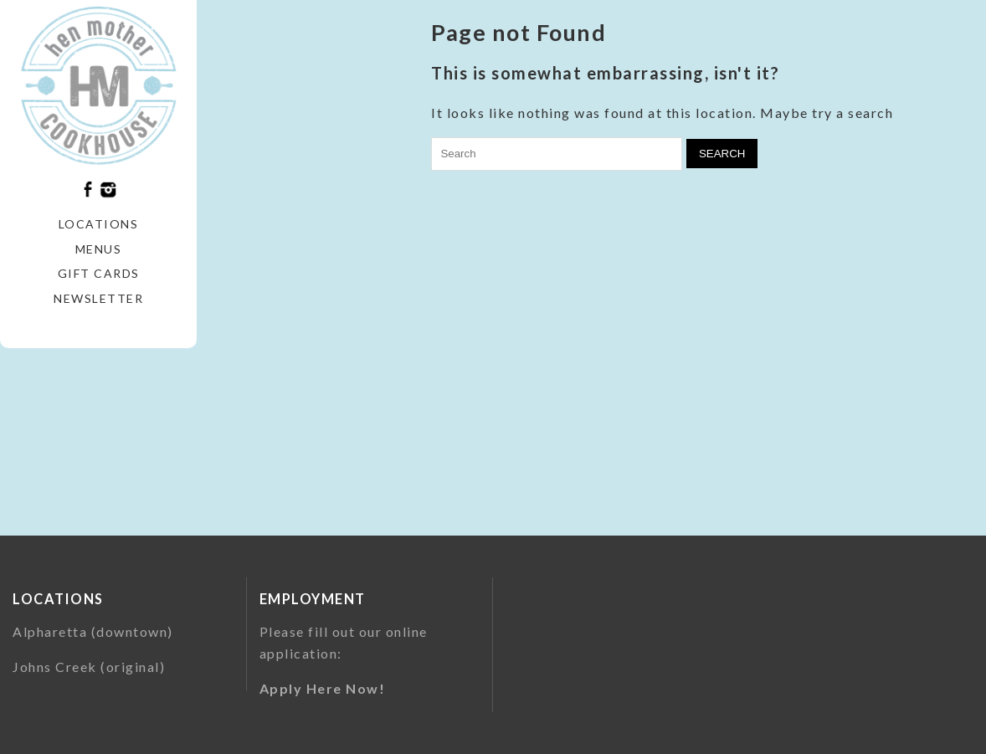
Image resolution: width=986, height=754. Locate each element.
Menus (98, 249)
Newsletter (98, 298)
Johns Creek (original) (89, 666)
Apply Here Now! (322, 688)
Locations (99, 224)
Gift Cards (99, 273)
